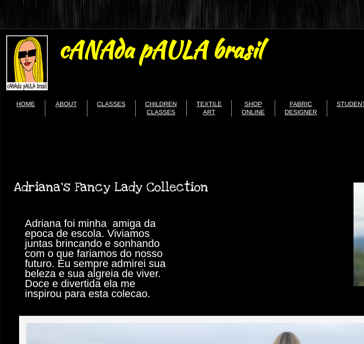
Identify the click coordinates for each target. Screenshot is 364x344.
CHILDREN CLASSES (161, 108)
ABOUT (66, 104)
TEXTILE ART (209, 108)
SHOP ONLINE (253, 108)
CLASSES (111, 104)
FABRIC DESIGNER (301, 108)
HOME (25, 104)
